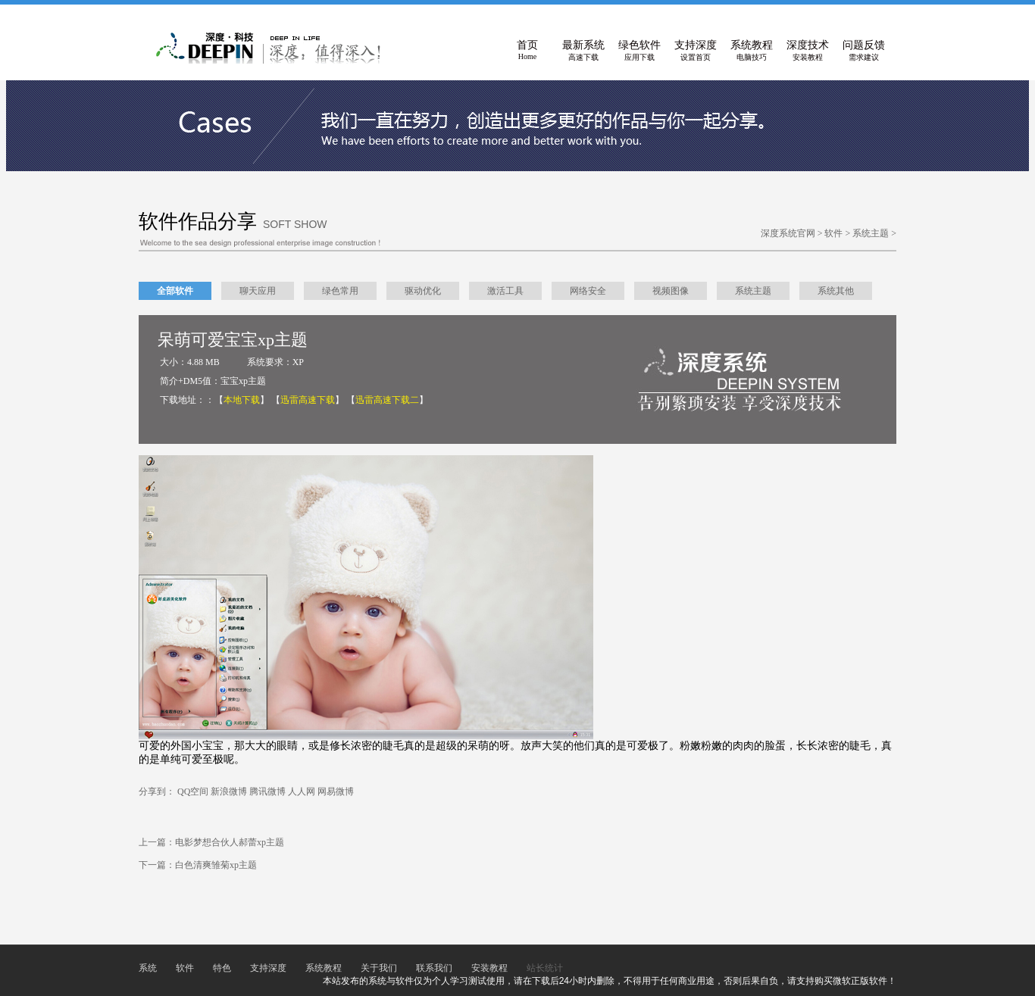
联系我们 (434, 968)
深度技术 (808, 50)
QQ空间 (192, 791)
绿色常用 (340, 291)
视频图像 (670, 291)
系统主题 (870, 233)
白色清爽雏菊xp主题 (216, 865)
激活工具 (505, 291)
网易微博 (335, 791)
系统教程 (752, 50)
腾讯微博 (267, 791)
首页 (527, 50)
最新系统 (583, 50)
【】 (241, 400)
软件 (833, 233)
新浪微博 (229, 791)
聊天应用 (257, 291)
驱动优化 (423, 291)
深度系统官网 (788, 233)
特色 (222, 968)
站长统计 (545, 968)
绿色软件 (639, 50)
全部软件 (175, 291)
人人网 (301, 791)
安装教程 (489, 968)
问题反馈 (864, 50)
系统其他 (836, 291)
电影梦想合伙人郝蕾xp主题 (229, 842)
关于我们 (379, 968)
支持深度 (696, 50)
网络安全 (588, 291)
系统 (148, 968)
